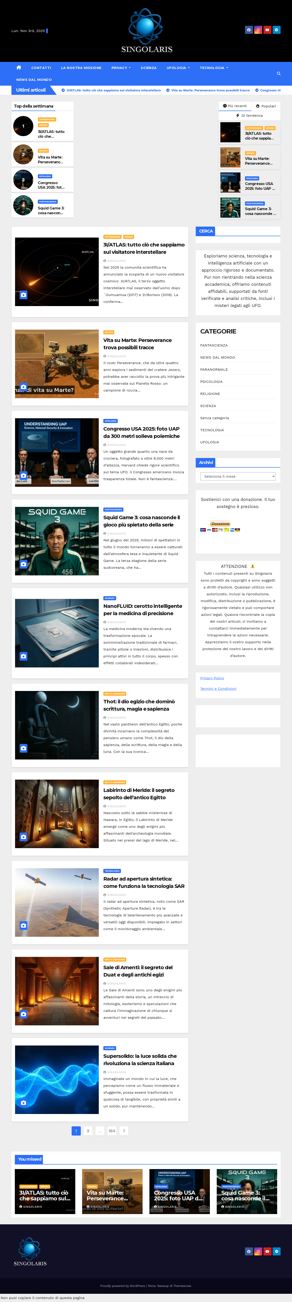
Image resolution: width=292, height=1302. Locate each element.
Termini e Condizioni (218, 688)
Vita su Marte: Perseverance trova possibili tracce (50, 164)
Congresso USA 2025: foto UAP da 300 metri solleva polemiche (260, 191)
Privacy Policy (212, 678)
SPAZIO (43, 125)
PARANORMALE (214, 369)
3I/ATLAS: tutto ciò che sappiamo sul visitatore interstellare (261, 140)
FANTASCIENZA (47, 201)
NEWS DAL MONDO (34, 80)
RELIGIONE (210, 394)
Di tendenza (249, 115)
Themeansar (182, 1286)
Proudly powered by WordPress (123, 1286)
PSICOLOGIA (211, 381)
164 (112, 1130)
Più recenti (235, 106)
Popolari (266, 106)
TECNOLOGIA (213, 68)
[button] (279, 73)
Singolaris (114, 260)
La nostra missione (81, 68)
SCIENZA (149, 68)
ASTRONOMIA (47, 119)
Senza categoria (214, 418)
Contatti (41, 68)
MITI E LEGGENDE (115, 693)
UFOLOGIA (177, 68)
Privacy (120, 68)
